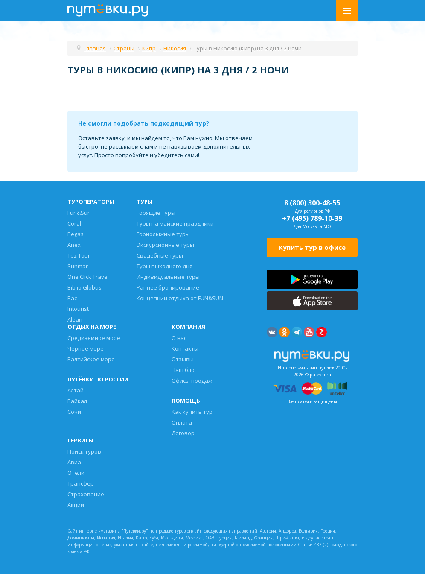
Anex (74, 245)
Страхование (85, 494)
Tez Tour (78, 255)
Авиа (74, 462)
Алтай (75, 390)
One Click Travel (88, 277)
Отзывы (183, 359)
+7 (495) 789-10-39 (312, 218)
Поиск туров (84, 451)
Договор (183, 433)
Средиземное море (93, 338)
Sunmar (77, 266)
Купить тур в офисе (312, 247)
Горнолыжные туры (163, 234)
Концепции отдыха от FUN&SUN (180, 298)
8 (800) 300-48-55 (312, 203)
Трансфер (80, 483)
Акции (75, 505)
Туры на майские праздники (175, 223)
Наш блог (184, 370)
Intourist (78, 309)
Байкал (77, 401)
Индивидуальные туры (168, 277)
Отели (75, 473)
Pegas (75, 234)
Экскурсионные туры (165, 245)
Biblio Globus (84, 287)
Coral (74, 223)
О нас (179, 338)
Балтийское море (91, 359)
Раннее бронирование (168, 287)
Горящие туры (156, 213)
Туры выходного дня (164, 266)
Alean (74, 319)
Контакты (185, 348)
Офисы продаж (192, 380)
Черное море (85, 348)
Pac (72, 298)
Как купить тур (192, 412)
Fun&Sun (79, 213)
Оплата (182, 422)
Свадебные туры (160, 255)
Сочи (74, 412)
